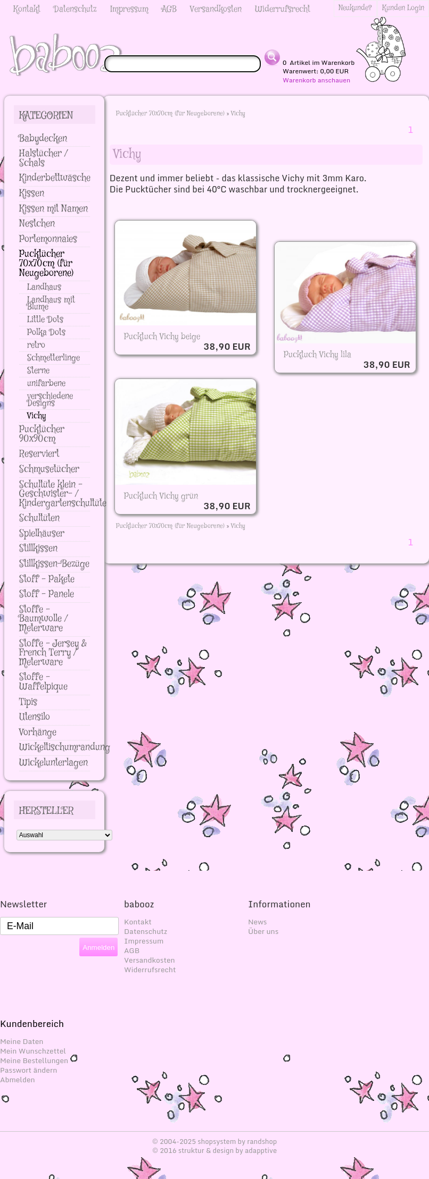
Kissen (31, 193)
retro (36, 345)
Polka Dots (46, 332)
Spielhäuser (41, 533)
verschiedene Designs (50, 400)
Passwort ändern (28, 1070)
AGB (169, 9)
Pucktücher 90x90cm (41, 434)
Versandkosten (216, 9)
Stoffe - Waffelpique (43, 682)
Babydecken (43, 138)
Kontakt (26, 9)
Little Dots (45, 319)
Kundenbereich (32, 1023)
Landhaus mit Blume (51, 303)
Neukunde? (355, 8)
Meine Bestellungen (34, 1060)
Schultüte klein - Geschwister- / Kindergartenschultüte (62, 494)
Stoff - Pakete (47, 579)
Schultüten (39, 518)
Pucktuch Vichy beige (162, 336)
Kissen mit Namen (53, 209)
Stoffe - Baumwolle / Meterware (43, 619)
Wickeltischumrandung (64, 747)
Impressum (129, 9)
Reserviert (39, 454)
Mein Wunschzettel (33, 1051)
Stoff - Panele (46, 594)
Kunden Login (403, 8)
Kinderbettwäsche (54, 178)
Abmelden (17, 1079)
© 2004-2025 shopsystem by (214, 1141)
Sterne (38, 370)
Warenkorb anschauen (316, 80)
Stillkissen (38, 548)
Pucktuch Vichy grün (161, 496)
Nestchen (37, 223)
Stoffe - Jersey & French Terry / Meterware (53, 653)
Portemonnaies (48, 239)
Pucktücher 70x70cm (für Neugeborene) (170, 113)
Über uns (263, 931)
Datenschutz (75, 9)
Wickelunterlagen (53, 762)
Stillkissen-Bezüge (54, 564)
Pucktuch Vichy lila (317, 354)
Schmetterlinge (53, 358)
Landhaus (44, 287)
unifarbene (46, 383)
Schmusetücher (49, 469)
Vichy (238, 113)
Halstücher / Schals (43, 158)
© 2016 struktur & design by (214, 1150)
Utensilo (34, 717)
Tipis (28, 702)
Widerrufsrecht (282, 9)
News (257, 922)
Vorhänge (37, 732)
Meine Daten (22, 1041)
